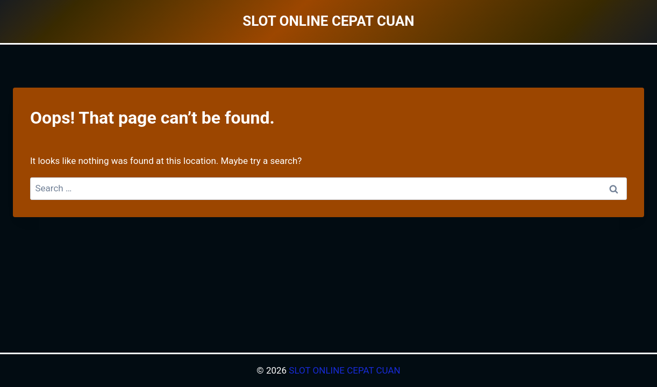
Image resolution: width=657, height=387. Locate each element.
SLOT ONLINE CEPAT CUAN (344, 370)
